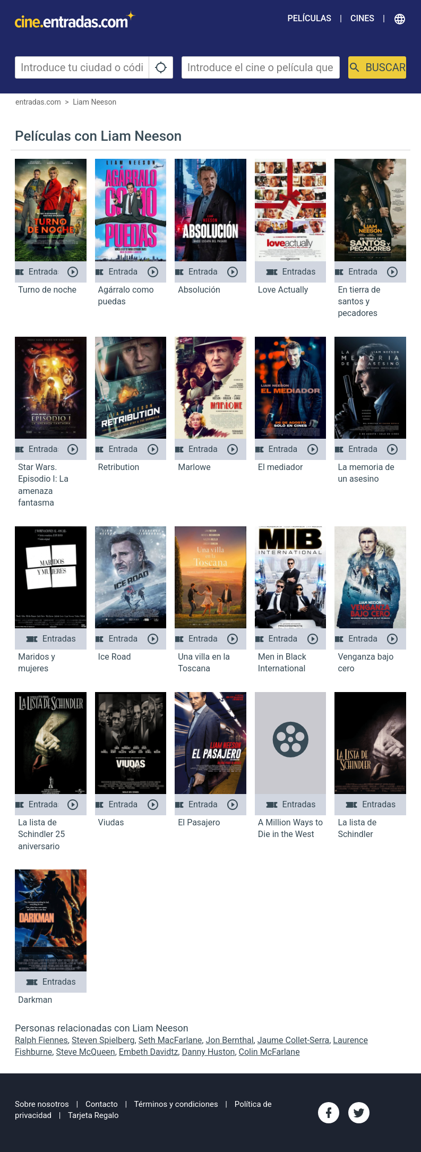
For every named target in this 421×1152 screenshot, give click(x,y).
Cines (362, 18)
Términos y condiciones (176, 1104)
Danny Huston (208, 1052)
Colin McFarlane (269, 1052)
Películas (309, 18)
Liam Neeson (94, 102)
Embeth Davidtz (148, 1052)
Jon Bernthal (229, 1040)
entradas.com (38, 102)
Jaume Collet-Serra (293, 1040)
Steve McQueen (85, 1052)
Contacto (101, 1104)
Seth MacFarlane (170, 1040)
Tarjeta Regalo (93, 1115)
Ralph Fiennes (41, 1040)
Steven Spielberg (103, 1040)
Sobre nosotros (42, 1104)
